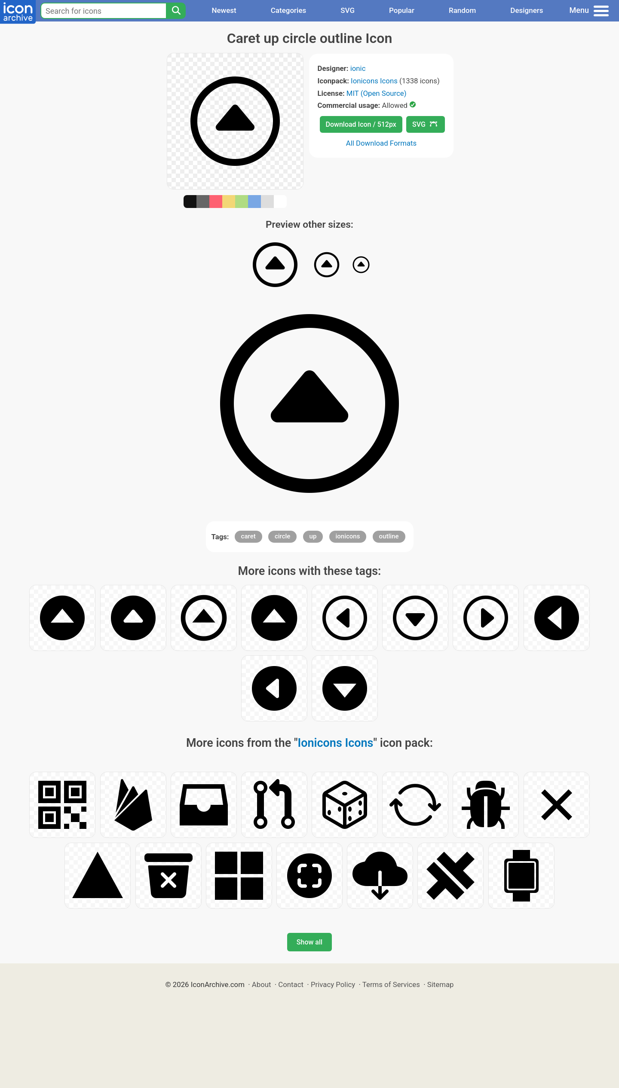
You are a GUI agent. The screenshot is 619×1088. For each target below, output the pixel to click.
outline (389, 536)
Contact (290, 984)
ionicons (348, 536)
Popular (401, 10)
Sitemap (440, 984)
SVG (347, 10)
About (261, 984)
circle (283, 536)
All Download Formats (381, 143)
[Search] (176, 11)
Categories (288, 10)
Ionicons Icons (374, 80)
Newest (223, 10)
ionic (358, 68)
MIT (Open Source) (376, 93)
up (313, 536)
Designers (526, 10)
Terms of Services (391, 984)
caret (248, 536)
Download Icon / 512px (361, 124)
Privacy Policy (333, 984)
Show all (309, 942)
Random (462, 10)
